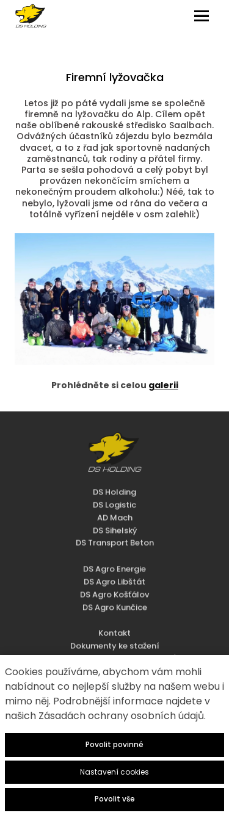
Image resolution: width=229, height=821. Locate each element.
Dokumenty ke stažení (114, 628)
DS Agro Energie (114, 551)
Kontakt (114, 615)
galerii (163, 385)
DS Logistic (114, 487)
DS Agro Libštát (114, 564)
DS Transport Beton (115, 525)
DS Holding (114, 474)
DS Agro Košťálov (114, 576)
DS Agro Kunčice (114, 589)
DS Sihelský (115, 512)
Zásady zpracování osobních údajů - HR (114, 640)
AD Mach (115, 499)
